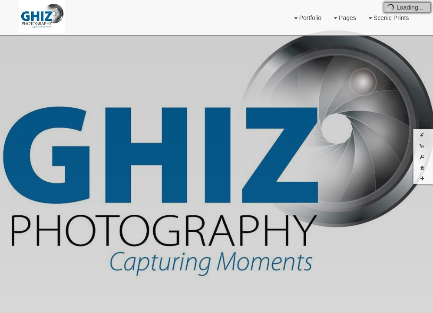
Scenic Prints (388, 18)
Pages (344, 18)
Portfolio (306, 18)
